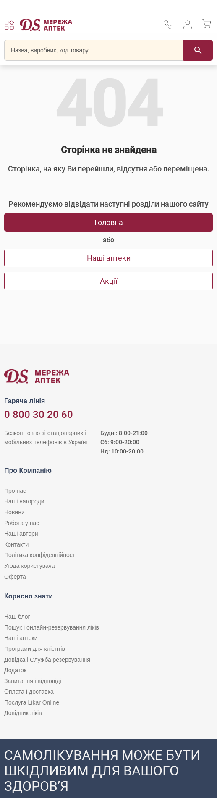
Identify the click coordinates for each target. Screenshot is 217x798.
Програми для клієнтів (34, 648)
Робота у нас (21, 523)
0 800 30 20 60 (38, 414)
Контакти (16, 544)
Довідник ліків (23, 713)
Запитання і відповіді (32, 681)
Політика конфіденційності (40, 555)
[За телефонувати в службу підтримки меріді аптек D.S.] (169, 27)
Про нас (15, 490)
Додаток (15, 670)
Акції (108, 281)
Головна (108, 222)
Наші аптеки (109, 258)
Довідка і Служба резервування (47, 659)
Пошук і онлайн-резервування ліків (51, 627)
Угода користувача (29, 565)
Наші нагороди (24, 501)
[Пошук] (198, 50)
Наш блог (17, 616)
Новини (14, 512)
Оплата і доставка (29, 691)
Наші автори (21, 533)
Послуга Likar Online (31, 702)
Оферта (15, 576)
